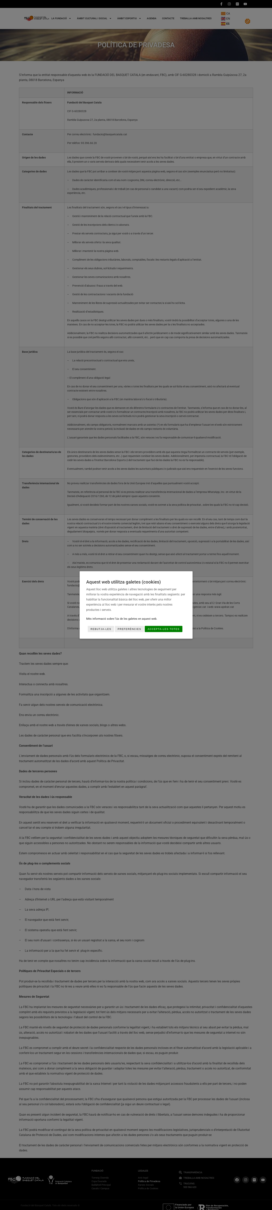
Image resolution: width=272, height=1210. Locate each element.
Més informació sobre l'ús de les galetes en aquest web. (121, 618)
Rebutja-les (101, 629)
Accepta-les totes (164, 629)
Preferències (129, 629)
